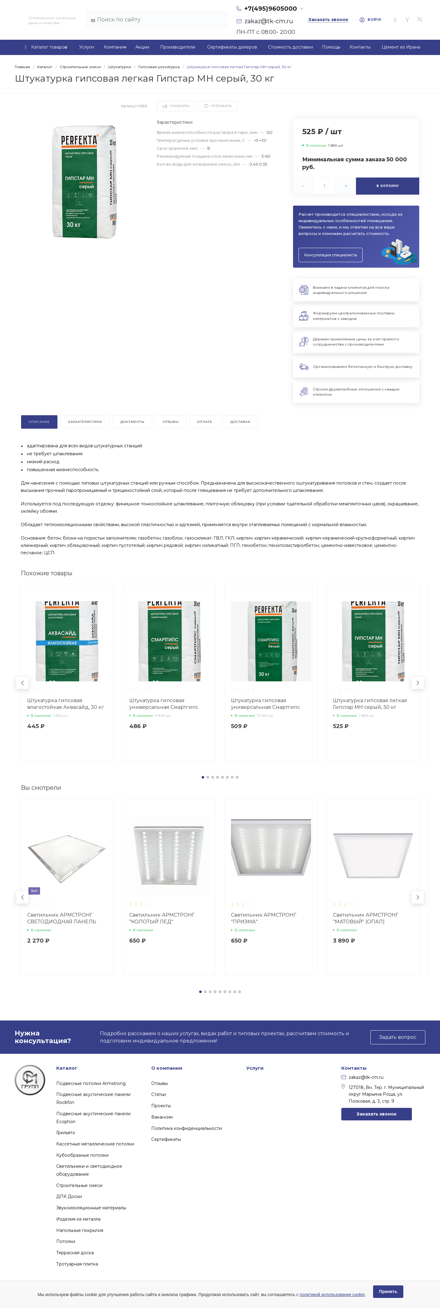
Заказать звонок (377, 1114)
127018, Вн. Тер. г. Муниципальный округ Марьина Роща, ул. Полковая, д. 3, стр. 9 (382, 1094)
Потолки (65, 1241)
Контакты (354, 1068)
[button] (203, 777)
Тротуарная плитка (77, 1264)
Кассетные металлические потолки (95, 1144)
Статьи (158, 1094)
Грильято (65, 1132)
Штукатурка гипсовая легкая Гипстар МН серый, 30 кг (370, 704)
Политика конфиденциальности (186, 1128)
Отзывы (159, 1083)
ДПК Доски (69, 1196)
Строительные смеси (79, 1185)
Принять (388, 1291)
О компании (166, 1068)
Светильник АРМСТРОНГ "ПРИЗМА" (263, 918)
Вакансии (162, 1117)
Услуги (255, 1068)
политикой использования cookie (332, 1294)
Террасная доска (75, 1252)
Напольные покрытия (79, 1230)
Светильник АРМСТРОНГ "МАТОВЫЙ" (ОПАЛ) (365, 918)
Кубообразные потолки (82, 1155)
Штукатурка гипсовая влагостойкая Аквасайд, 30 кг (65, 704)
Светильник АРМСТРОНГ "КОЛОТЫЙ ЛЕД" (162, 918)
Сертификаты (166, 1139)
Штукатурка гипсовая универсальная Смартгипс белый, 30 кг (265, 707)
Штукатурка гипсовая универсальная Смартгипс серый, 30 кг (163, 707)
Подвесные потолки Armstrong (91, 1083)
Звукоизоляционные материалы (91, 1208)
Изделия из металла (78, 1219)
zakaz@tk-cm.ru (362, 1077)
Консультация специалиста (330, 255)
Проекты (161, 1105)
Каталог (66, 1068)
